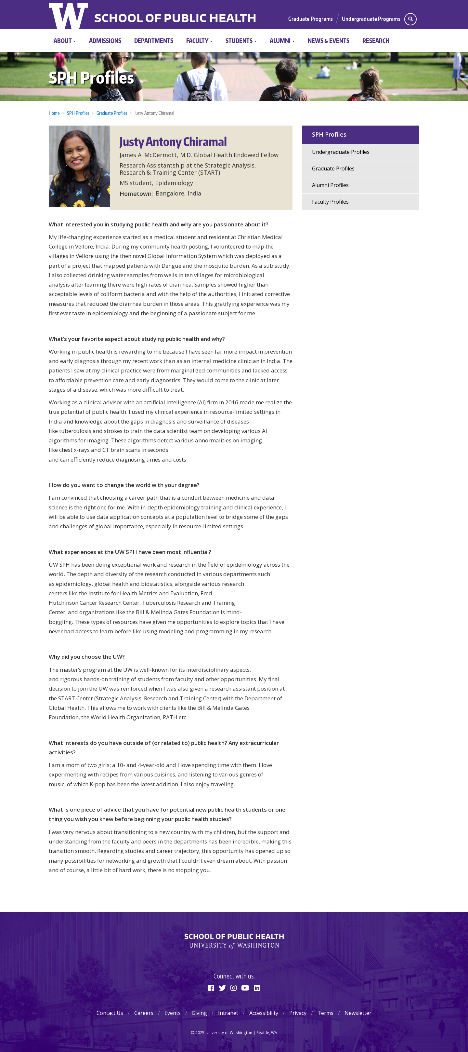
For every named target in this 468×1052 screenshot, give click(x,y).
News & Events (328, 40)
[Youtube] (245, 987)
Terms (325, 1013)
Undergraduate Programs (371, 18)
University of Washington (69, 14)
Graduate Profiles (112, 113)
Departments (153, 40)
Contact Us (110, 1013)
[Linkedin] (257, 987)
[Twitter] (222, 987)
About (65, 40)
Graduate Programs (310, 18)
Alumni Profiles (330, 185)
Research (375, 40)
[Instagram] (233, 987)
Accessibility (263, 1013)
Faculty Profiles (330, 201)
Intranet (228, 1013)
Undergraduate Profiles (341, 151)
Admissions (105, 40)
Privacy (297, 1013)
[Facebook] (211, 987)
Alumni (282, 40)
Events (172, 1013)
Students (241, 40)
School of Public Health (175, 19)
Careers (143, 1013)
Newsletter (357, 1013)
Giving (199, 1013)
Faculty (199, 40)
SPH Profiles (91, 77)
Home (54, 113)
